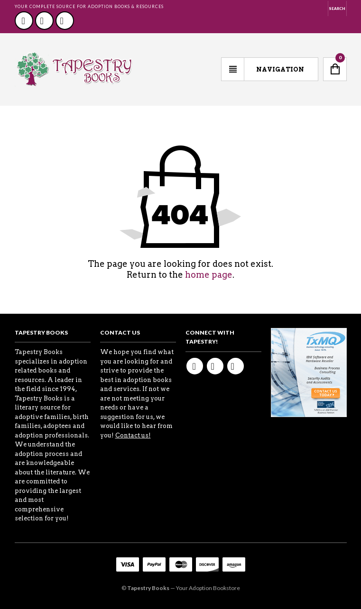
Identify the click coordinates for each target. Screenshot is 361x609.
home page (208, 275)
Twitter (44, 20)
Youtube (65, 20)
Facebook (24, 20)
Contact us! (133, 435)
